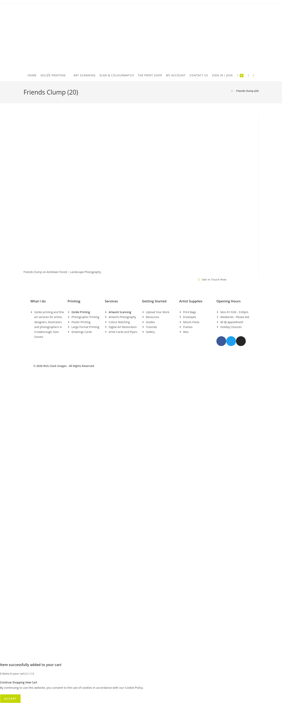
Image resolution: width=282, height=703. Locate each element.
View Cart (31, 682)
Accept (10, 698)
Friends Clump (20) (247, 91)
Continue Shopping (12, 682)
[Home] (231, 91)
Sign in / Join (222, 75)
